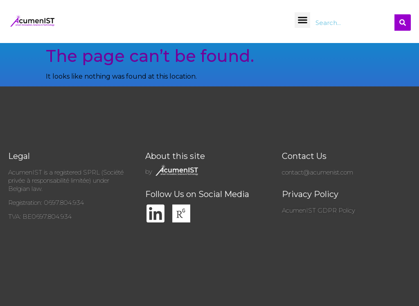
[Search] (402, 22)
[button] (302, 20)
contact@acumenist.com (317, 172)
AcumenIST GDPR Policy (318, 210)
